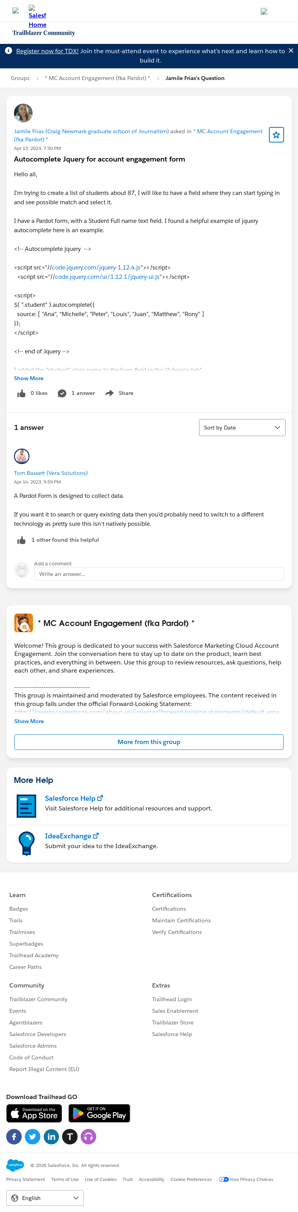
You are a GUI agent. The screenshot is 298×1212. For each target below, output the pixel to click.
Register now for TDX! (47, 51)
